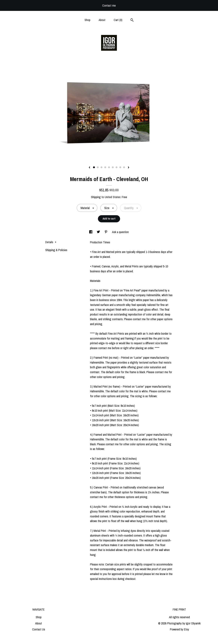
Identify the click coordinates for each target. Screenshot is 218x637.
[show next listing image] (128, 167)
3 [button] (101, 167)
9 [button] (124, 167)
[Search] (132, 20)
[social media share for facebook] (91, 232)
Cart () (118, 20)
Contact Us (38, 629)
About (102, 20)
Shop (87, 20)
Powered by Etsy (179, 629)
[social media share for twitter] (99, 232)
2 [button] (98, 167)
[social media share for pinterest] (106, 232)
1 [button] (94, 167)
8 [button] (120, 167)
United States (112, 197)
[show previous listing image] (89, 167)
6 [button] (113, 167)
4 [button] (105, 167)
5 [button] (109, 167)
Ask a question (120, 232)
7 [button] (116, 167)
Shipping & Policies (56, 250)
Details (50, 242)
